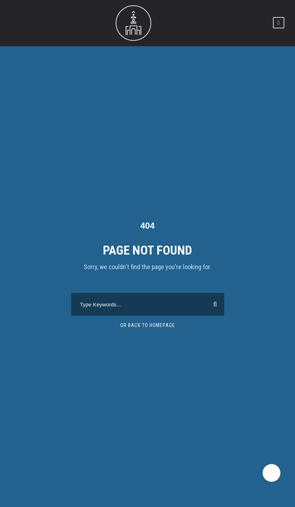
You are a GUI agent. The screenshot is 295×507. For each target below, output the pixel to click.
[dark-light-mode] (271, 473)
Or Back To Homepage (147, 325)
